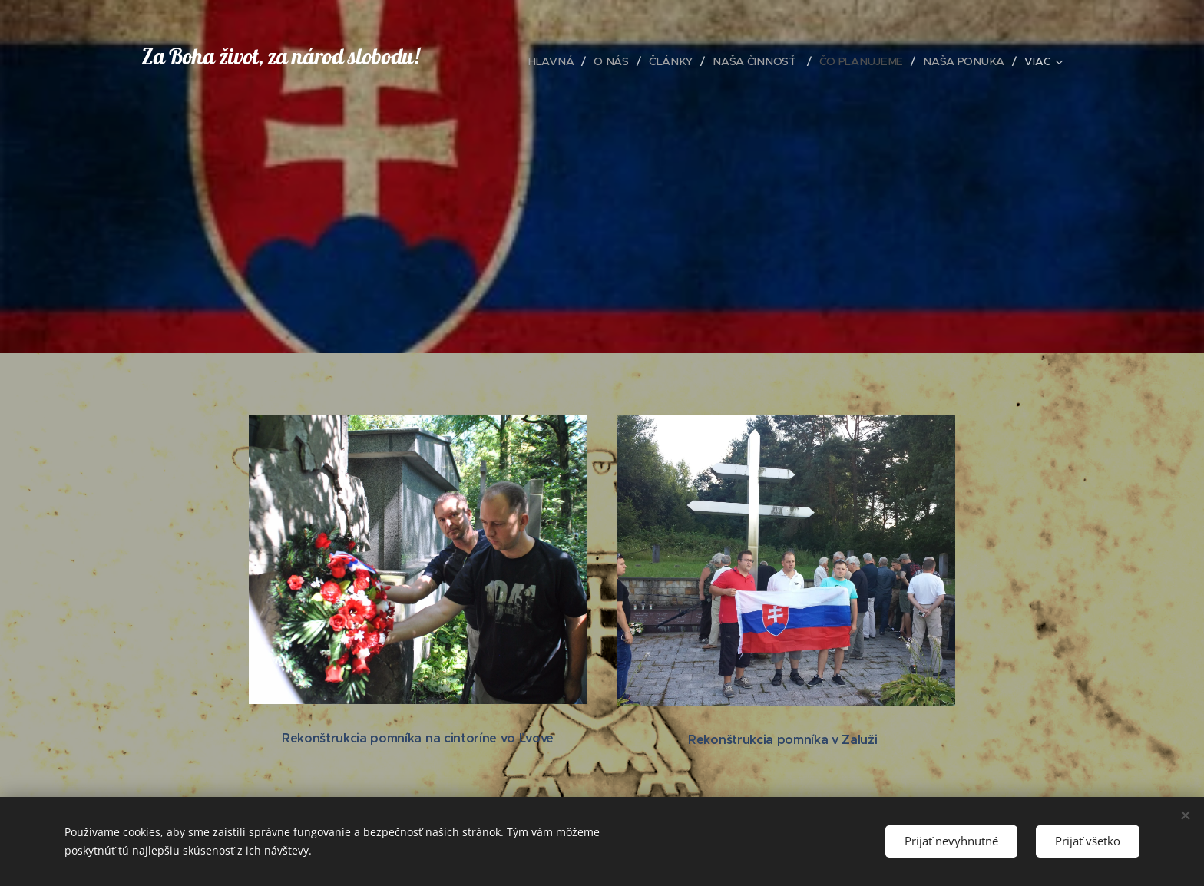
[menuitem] (555, 61)
